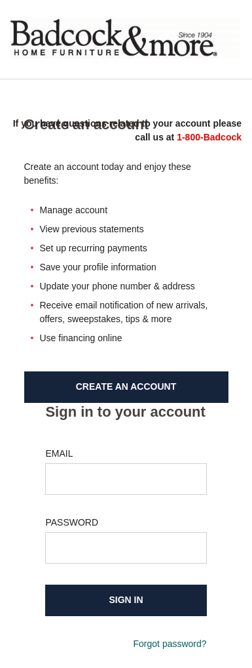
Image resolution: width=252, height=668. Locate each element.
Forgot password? (170, 643)
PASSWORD (71, 522)
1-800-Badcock (209, 137)
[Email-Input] (125, 479)
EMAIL (59, 453)
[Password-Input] (125, 548)
